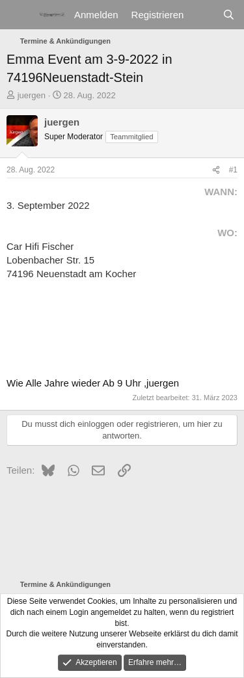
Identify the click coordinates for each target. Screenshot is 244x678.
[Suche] (228, 15)
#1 (233, 169)
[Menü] (18, 15)
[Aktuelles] (202, 15)
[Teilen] (216, 170)
